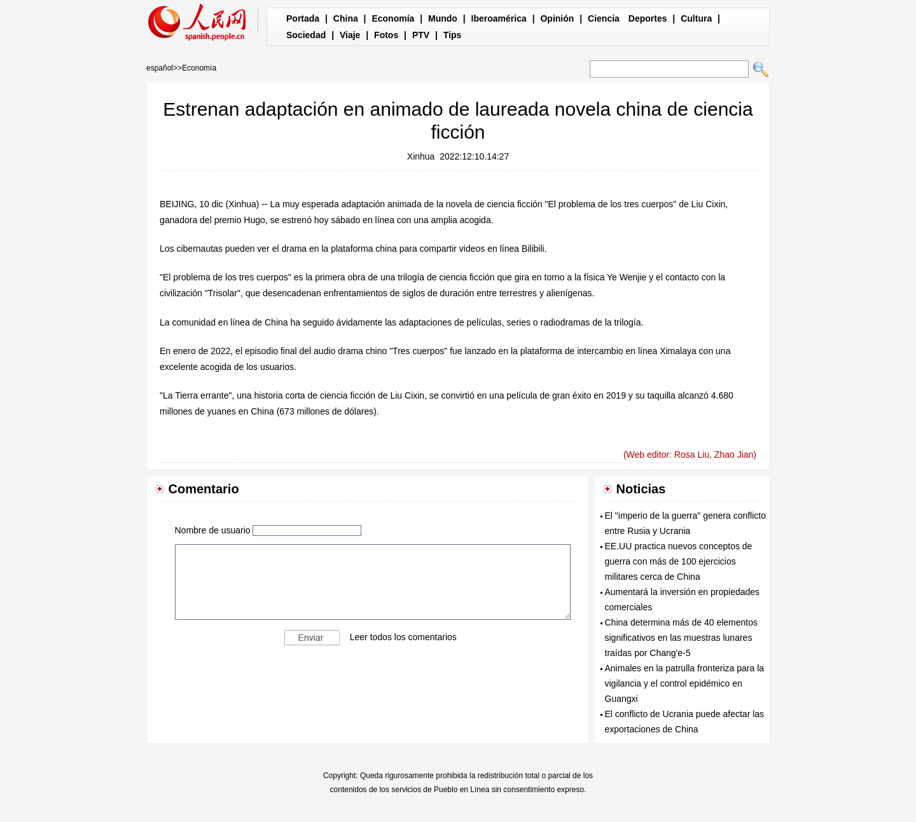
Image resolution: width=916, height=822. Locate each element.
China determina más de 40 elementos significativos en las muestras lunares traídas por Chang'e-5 (681, 637)
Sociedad (306, 35)
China (345, 18)
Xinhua (421, 156)
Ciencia (604, 18)
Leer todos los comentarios (403, 637)
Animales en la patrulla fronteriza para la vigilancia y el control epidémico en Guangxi (685, 683)
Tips (452, 35)
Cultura (696, 18)
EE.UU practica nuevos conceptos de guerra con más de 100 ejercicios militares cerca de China (679, 561)
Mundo (442, 18)
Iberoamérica (499, 18)
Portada (302, 18)
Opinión (557, 18)
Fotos (386, 35)
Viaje (350, 35)
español (159, 68)
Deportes (647, 18)
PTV (420, 35)
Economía (392, 18)
